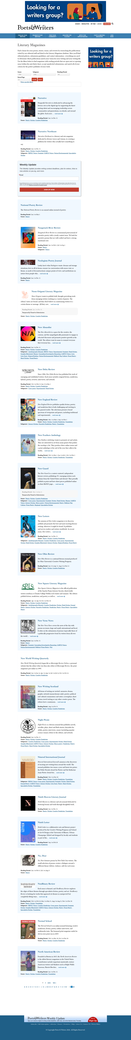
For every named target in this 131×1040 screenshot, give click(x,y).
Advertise (53, 1024)
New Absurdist (44, 327)
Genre (19, 72)
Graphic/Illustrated (27, 354)
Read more (58, 114)
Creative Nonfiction (41, 120)
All (73, 987)
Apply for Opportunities (83, 35)
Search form (112, 24)
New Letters (43, 516)
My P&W (93, 24)
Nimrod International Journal (51, 757)
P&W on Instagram (112, 28)
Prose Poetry (72, 356)
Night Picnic (43, 720)
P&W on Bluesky (109, 28)
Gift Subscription (43, 1024)
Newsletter (85, 24)
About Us (79, 1024)
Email (21, 175)
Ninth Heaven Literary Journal (52, 797)
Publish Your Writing (22, 35)
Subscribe (107, 24)
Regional (37, 505)
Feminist (40, 153)
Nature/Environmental (61, 153)
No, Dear (42, 855)
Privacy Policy (96, 1024)
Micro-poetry (40, 503)
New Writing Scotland (48, 686)
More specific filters (27, 82)
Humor (36, 354)
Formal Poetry (25, 784)
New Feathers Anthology (49, 435)
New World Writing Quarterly (35, 658)
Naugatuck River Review (49, 227)
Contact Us (86, 1024)
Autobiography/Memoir (35, 352)
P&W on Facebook (106, 28)
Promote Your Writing (38, 35)
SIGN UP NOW (49, 190)
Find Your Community (52, 35)
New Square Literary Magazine (52, 583)
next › (49, 983)
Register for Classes (67, 35)
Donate (77, 24)
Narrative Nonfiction (45, 424)
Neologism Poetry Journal (50, 260)
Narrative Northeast (47, 131)
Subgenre (36, 72)
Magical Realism (33, 356)
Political (56, 356)
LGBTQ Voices (48, 153)
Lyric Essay (24, 356)
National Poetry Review (32, 205)
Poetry (28, 120)
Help (73, 1024)
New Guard (43, 468)
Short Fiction (25, 358)
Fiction (32, 120)
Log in (99, 24)
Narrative (42, 98)
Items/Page (21, 77)
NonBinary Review (46, 883)
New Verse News (45, 620)
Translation (69, 422)
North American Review (49, 951)
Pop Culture (63, 356)
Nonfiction (52, 607)
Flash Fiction (73, 352)
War (51, 647)
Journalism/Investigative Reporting (50, 354)
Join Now (112, 35)
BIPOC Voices (32, 153)
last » (54, 983)
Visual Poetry (33, 358)
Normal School (45, 921)
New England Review (47, 399)
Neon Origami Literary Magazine (47, 291)
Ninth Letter (43, 822)
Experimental (57, 352)
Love (72, 354)
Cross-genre (32, 388)
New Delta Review (46, 369)
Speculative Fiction (47, 505)
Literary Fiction (33, 424)
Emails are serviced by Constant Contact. (38, 185)
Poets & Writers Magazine (99, 35)
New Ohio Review (46, 554)
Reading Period (62, 72)
